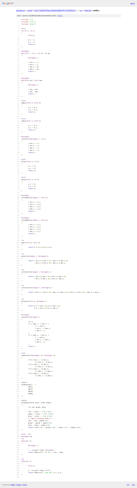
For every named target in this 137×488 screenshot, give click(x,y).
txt (128, 485)
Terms (24, 485)
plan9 (29, 10)
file (60, 16)
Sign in (132, 3)
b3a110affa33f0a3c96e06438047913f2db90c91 (55, 10)
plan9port (20, 10)
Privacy (18, 485)
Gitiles (13, 485)
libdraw (87, 10)
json (133, 485)
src (81, 10)
